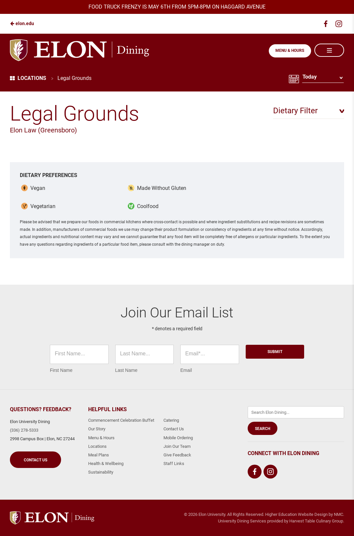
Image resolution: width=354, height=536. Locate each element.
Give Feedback (177, 454)
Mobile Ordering (178, 437)
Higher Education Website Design (296, 514)
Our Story (96, 428)
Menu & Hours (289, 50)
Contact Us (35, 460)
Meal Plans (98, 454)
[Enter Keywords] (296, 412)
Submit (274, 351)
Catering (171, 420)
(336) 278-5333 (24, 430)
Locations (28, 78)
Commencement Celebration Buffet (121, 420)
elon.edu (22, 23)
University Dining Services (242, 520)
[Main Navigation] (329, 50)
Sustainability (100, 472)
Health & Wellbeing (106, 463)
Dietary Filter (295, 110)
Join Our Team (177, 446)
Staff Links (173, 463)
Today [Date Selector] (309, 78)
